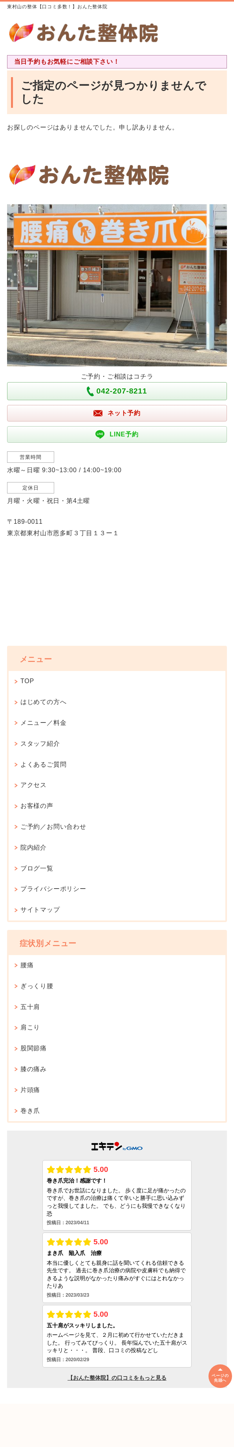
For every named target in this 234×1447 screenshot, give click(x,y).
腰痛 (27, 965)
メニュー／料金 (43, 722)
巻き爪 (30, 1110)
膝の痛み (33, 1069)
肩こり (30, 1027)
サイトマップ (40, 909)
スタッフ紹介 (40, 743)
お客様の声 (36, 805)
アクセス (33, 785)
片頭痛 (30, 1090)
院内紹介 (36, 847)
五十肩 (30, 1006)
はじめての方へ (43, 702)
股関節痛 (33, 1048)
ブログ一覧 (36, 868)
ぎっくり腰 (36, 986)
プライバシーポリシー (53, 888)
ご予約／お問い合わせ (53, 826)
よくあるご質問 (43, 764)
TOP (27, 681)
